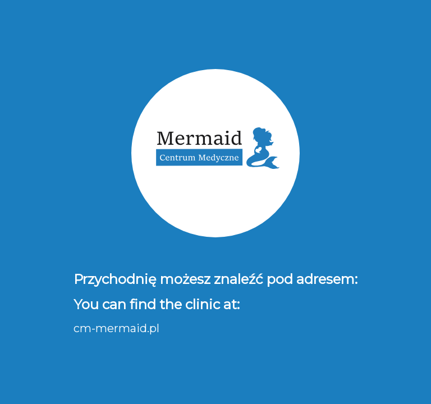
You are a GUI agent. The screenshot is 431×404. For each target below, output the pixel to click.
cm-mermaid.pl (116, 328)
